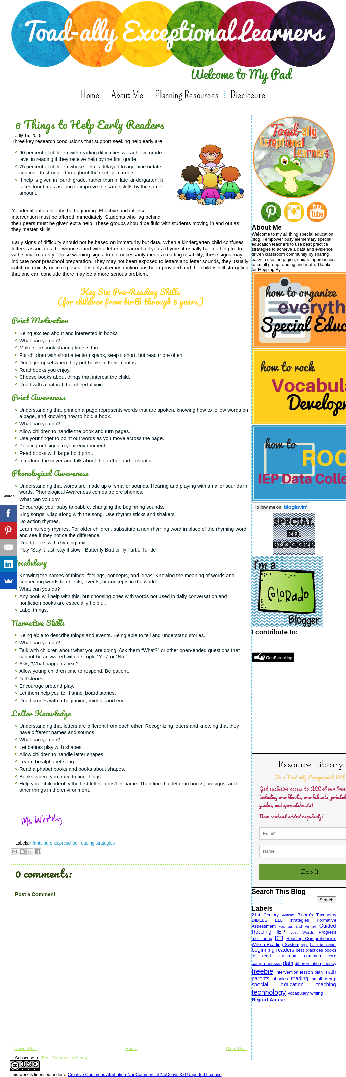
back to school (323, 944)
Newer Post (25, 1048)
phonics (280, 978)
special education (278, 984)
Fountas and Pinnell (297, 926)
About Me (127, 94)
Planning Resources (187, 94)
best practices (309, 950)
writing (316, 993)
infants (35, 843)
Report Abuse (268, 999)
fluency (329, 963)
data (288, 963)
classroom (287, 955)
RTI (279, 938)
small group (324, 978)
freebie (262, 971)
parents (51, 843)
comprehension (267, 963)
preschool (68, 843)
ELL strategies (292, 920)
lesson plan (311, 972)
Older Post (236, 1048)
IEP (281, 932)
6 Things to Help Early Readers (89, 124)
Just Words (302, 932)
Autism (288, 915)
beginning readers (273, 950)
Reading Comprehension (311, 938)
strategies (105, 843)
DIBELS (259, 920)
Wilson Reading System (275, 944)
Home (90, 94)
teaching (326, 984)
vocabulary (298, 993)
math (330, 972)
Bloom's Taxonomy (316, 914)
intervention (287, 972)
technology (269, 992)
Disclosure (247, 94)
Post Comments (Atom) (65, 1057)
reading (87, 843)
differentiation (308, 963)
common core (320, 955)
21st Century (265, 914)
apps (305, 945)
